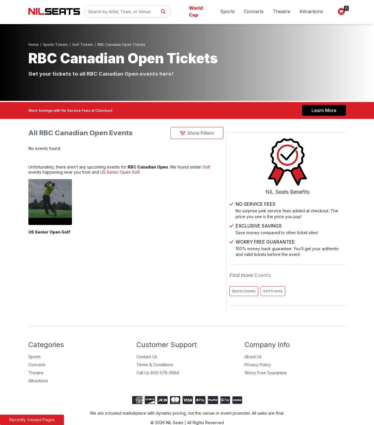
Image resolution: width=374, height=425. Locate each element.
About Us (253, 343)
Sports (227, 11)
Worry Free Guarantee (265, 359)
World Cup (196, 11)
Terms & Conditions (154, 351)
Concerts (254, 11)
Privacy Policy (257, 351)
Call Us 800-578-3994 (157, 359)
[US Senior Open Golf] (54, 207)
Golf (236, 170)
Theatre (281, 11)
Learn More (324, 108)
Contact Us (146, 343)
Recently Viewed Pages (32, 419)
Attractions (311, 11)
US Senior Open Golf (134, 176)
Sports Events (289, 278)
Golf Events (318, 278)
